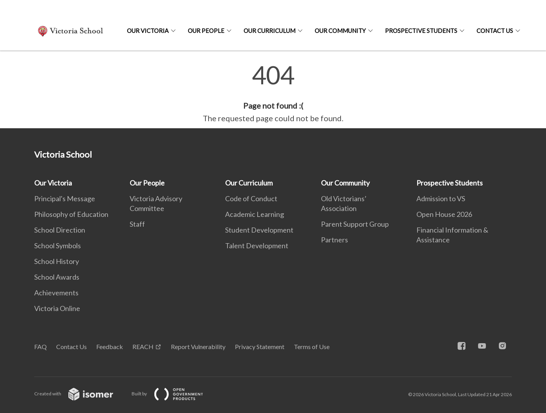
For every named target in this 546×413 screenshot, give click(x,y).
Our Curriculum (269, 30)
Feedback (109, 346)
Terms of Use (312, 346)
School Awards (56, 277)
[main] (273, 93)
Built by (174, 394)
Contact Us (494, 30)
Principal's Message (64, 198)
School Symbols (57, 245)
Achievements (56, 292)
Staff (137, 224)
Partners (334, 239)
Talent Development (256, 245)
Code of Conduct (251, 198)
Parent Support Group (355, 224)
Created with (80, 394)
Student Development (259, 230)
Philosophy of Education (71, 214)
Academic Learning (254, 214)
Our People (206, 30)
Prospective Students (421, 30)
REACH (143, 346)
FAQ (40, 346)
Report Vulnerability (198, 346)
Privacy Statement (259, 346)
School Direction (59, 230)
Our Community (340, 30)
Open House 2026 (444, 214)
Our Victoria (148, 30)
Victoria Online (57, 308)
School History (56, 261)
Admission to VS (440, 198)
